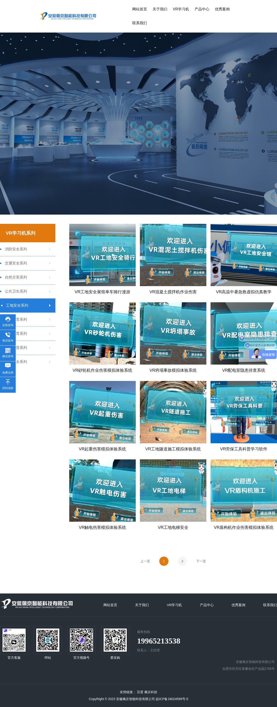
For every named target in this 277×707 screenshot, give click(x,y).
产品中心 (202, 9)
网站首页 (139, 9)
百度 (140, 692)
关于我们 (160, 9)
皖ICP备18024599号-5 (172, 699)
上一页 (145, 561)
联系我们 (139, 23)
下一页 (201, 561)
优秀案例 (222, 9)
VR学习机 (181, 9)
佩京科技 (150, 692)
